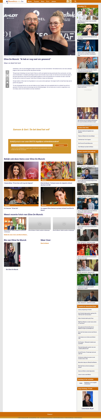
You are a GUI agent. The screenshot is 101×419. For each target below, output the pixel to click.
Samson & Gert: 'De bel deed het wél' (31, 129)
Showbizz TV (82, 6)
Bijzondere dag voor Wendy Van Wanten (87, 362)
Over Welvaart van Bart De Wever (85, 146)
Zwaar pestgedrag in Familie (85, 309)
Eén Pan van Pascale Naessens (85, 143)
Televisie (36, 1)
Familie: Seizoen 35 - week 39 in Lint (86, 272)
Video (42, 1)
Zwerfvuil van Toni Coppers (84, 139)
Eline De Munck (45, 243)
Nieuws (30, 1)
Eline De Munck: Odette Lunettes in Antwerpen (39, 230)
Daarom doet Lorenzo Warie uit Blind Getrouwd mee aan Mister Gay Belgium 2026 (87, 54)
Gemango (80, 417)
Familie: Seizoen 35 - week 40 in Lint (86, 196)
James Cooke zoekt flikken (84, 374)
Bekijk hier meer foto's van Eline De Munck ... (16, 234)
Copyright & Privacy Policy (46, 417)
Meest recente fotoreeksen (86, 151)
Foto (47, 1)
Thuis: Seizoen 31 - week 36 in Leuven (86, 242)
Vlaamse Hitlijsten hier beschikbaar (86, 136)
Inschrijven (61, 145)
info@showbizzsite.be (58, 417)
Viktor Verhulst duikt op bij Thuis (85, 318)
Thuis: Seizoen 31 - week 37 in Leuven (86, 166)
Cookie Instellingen (69, 417)
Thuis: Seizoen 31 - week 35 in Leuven (86, 302)
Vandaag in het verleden (85, 379)
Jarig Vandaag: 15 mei (85, 388)
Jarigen (53, 1)
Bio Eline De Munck (12, 269)
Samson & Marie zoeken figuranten (86, 371)
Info (38, 417)
